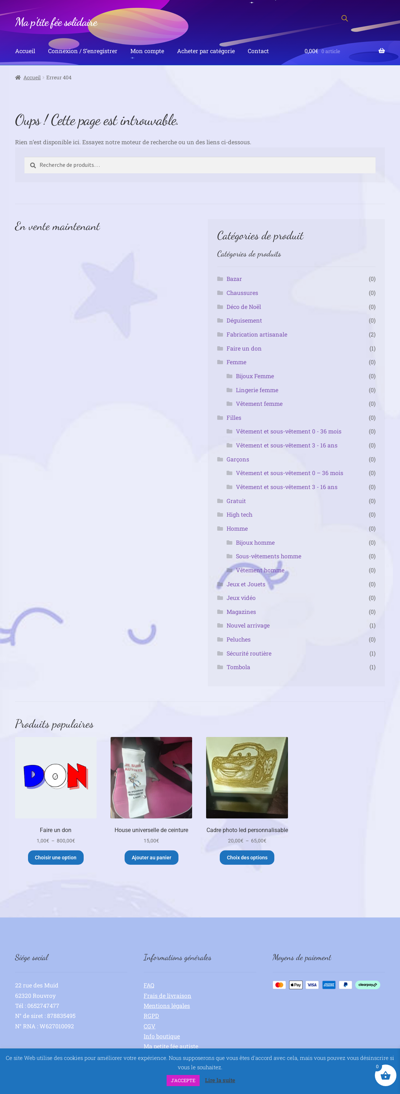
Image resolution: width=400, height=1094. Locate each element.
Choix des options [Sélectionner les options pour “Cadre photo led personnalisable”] (247, 857)
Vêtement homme (260, 570)
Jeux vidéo (241, 597)
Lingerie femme (257, 390)
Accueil (25, 51)
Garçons (238, 459)
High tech (239, 514)
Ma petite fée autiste (171, 1046)
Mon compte (147, 51)
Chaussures (242, 292)
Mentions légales (167, 1005)
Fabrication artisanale (257, 334)
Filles (234, 417)
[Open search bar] (344, 18)
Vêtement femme (259, 403)
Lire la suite (220, 1080)
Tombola (238, 667)
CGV (149, 1026)
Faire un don (244, 348)
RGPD (151, 1015)
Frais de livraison (167, 995)
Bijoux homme (255, 542)
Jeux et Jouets (246, 584)
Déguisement (244, 320)
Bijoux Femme (255, 376)
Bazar (234, 278)
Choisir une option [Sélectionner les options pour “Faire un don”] (55, 857)
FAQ (149, 985)
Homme (237, 528)
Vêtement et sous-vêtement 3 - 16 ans (287, 445)
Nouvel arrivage (248, 625)
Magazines (241, 611)
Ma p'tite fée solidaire (56, 22)
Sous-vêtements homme (268, 556)
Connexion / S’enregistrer (82, 51)
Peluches (239, 639)
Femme (236, 362)
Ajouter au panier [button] (151, 857)
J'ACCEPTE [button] (183, 1080)
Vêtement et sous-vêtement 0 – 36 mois (289, 472)
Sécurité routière (249, 653)
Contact (258, 51)
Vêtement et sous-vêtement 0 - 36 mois (288, 431)
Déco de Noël (244, 306)
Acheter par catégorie (206, 51)
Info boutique (162, 1036)
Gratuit (236, 500)
